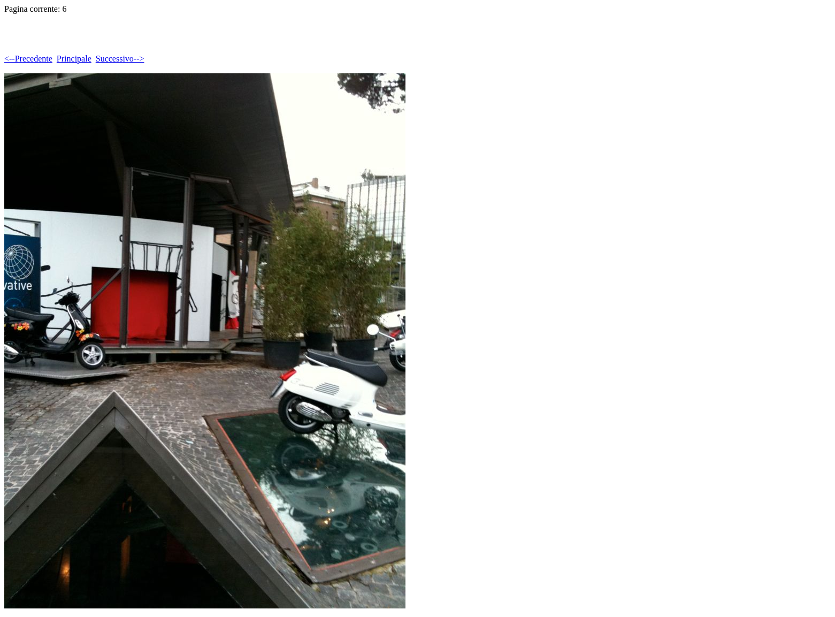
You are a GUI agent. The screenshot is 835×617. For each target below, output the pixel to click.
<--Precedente (28, 58)
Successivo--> (120, 58)
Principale (74, 58)
